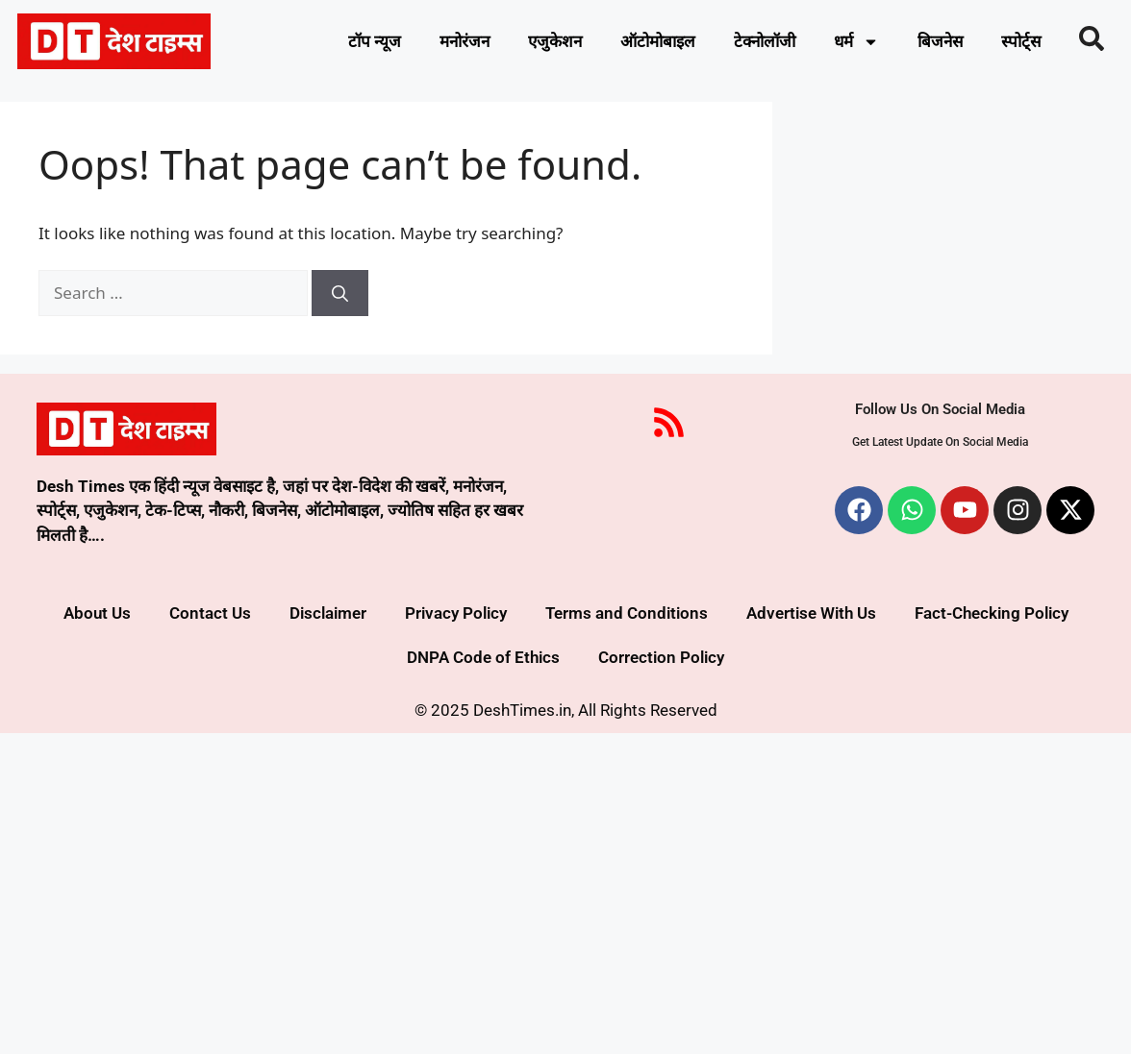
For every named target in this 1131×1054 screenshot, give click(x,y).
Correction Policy (661, 657)
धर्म (856, 42)
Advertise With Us (811, 613)
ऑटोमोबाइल (657, 41)
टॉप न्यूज (374, 41)
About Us (97, 613)
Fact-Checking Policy (991, 613)
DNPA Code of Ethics (483, 657)
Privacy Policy (456, 613)
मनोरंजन (465, 41)
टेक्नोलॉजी (764, 41)
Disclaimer (327, 613)
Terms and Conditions (626, 613)
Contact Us (210, 613)
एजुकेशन (555, 41)
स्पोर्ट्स (1021, 41)
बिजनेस (940, 41)
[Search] (340, 293)
